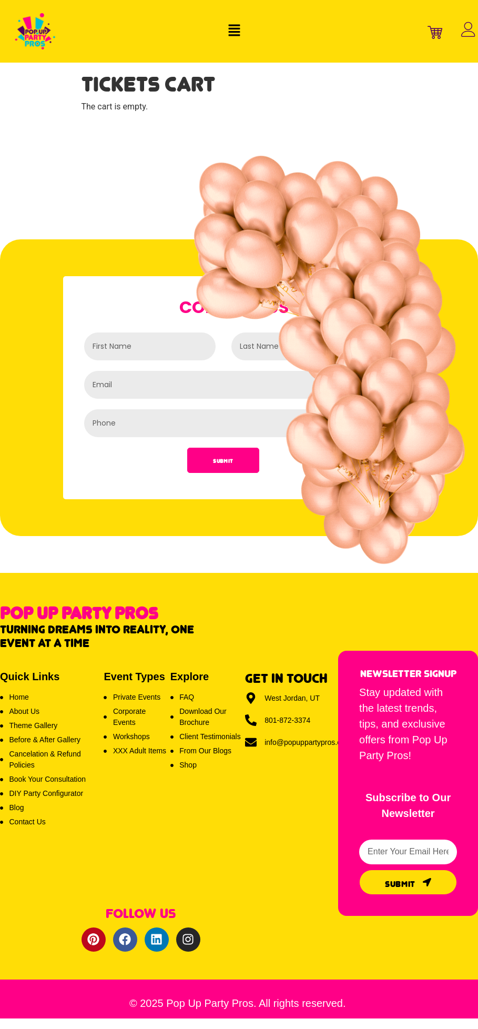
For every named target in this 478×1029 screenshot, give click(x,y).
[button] (234, 31)
